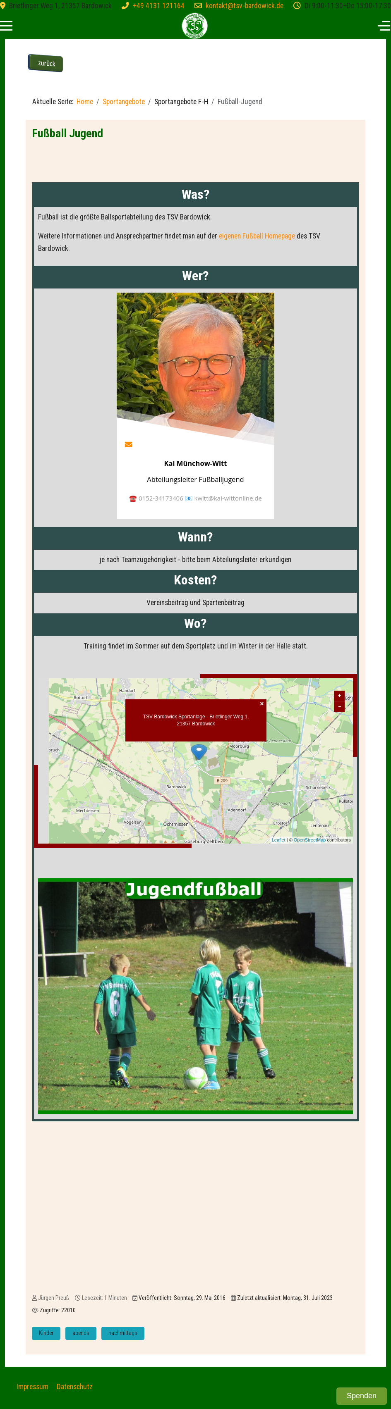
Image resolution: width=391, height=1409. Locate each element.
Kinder (46, 1334)
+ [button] (339, 697)
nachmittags (122, 1334)
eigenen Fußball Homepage (257, 236)
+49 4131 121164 (159, 6)
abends (80, 1334)
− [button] (339, 708)
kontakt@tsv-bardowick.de (244, 6)
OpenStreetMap (310, 841)
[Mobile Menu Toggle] (6, 25)
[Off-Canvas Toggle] (384, 25)
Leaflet (278, 841)
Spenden (362, 1396)
